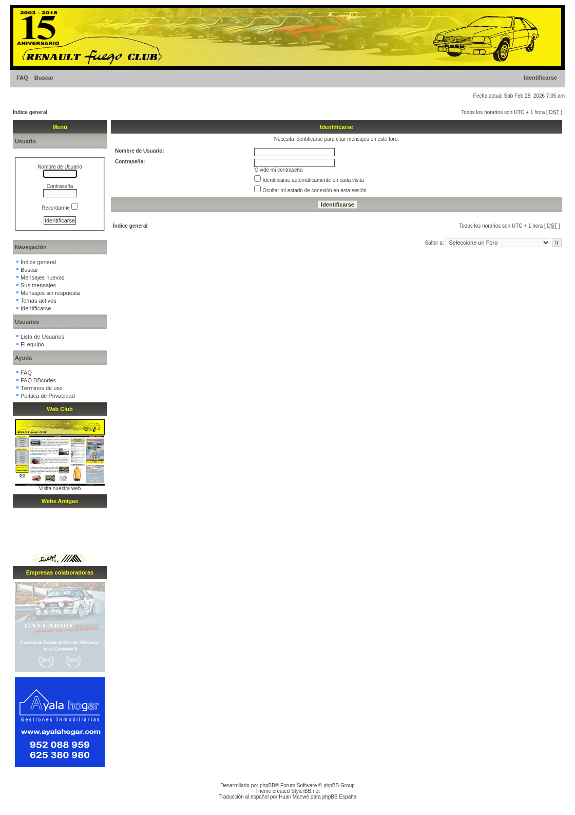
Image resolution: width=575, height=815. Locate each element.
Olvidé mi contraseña (279, 170)
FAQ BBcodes (38, 380)
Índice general (30, 112)
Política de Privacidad (48, 396)
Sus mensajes (38, 285)
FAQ (22, 78)
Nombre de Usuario (59, 167)
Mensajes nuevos (43, 277)
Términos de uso (42, 388)
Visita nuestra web (60, 488)
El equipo (32, 344)
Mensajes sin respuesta (50, 293)
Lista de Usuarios (42, 337)
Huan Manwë (294, 797)
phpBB (267, 785)
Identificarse (540, 78)
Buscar (43, 78)
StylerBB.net (305, 791)
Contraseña (60, 186)
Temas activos (38, 301)
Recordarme (60, 208)
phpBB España (339, 797)
